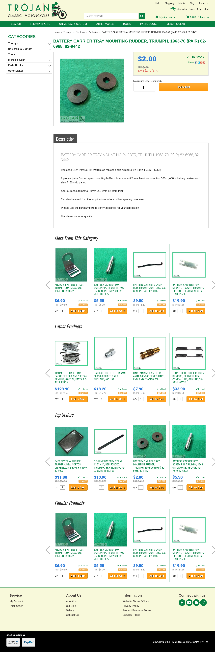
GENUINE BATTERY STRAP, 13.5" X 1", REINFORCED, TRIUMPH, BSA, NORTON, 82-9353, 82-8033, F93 (109, 466)
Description (65, 138)
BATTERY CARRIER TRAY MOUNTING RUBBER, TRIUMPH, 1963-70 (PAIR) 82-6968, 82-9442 (149, 32)
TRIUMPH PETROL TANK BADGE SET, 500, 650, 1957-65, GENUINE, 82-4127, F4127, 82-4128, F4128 (71, 377)
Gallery (70, 610)
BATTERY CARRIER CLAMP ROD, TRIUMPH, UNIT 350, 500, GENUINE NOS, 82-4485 (149, 288)
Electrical (80, 32)
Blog (192, 3)
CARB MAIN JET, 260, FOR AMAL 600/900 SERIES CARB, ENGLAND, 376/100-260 (149, 376)
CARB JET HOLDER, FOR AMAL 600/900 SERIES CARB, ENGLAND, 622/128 (110, 376)
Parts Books (148, 23)
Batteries (93, 32)
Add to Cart (184, 87)
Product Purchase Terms (137, 610)
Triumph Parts (40, 23)
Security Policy (131, 614)
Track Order (16, 606)
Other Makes (105, 23)
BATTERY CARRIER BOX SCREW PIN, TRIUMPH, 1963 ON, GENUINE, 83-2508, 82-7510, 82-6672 (109, 289)
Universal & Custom (73, 23)
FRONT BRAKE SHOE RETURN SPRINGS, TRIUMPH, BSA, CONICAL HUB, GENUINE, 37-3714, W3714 (188, 377)
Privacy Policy (131, 606)
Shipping (169, 3)
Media (182, 3)
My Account (16, 601)
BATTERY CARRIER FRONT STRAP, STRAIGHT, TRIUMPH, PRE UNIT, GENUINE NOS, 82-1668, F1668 (188, 289)
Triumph (67, 32)
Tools (127, 23)
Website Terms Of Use (136, 601)
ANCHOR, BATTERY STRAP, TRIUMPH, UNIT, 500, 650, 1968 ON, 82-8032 (69, 288)
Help (158, 3)
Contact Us (72, 614)
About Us (204, 3)
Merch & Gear (175, 23)
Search (16, 23)
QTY (56, 311)
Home (57, 32)
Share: (196, 62)
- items (197, 17)
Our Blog (71, 606)
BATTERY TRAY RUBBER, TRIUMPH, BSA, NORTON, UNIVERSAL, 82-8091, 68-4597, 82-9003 (71, 466)
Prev (47, 285)
